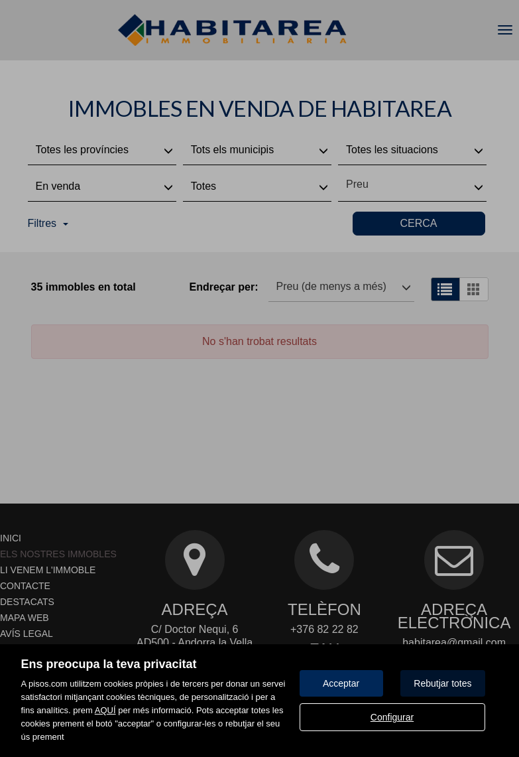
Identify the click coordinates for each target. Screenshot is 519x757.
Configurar (392, 717)
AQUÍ (105, 710)
